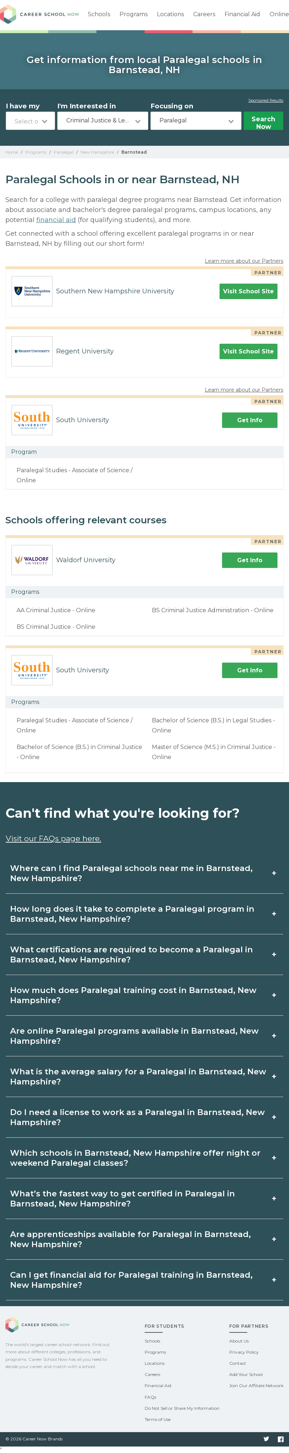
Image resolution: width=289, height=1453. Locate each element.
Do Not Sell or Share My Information (182, 1408)
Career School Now (39, 15)
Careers (204, 14)
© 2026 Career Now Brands (34, 1438)
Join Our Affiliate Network (256, 1385)
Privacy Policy (244, 1352)
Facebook (281, 1439)
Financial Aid (242, 14)
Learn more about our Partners (244, 261)
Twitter (266, 1439)
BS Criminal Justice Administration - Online (213, 610)
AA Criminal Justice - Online (56, 610)
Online (279, 14)
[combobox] (30, 121)
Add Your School (246, 1374)
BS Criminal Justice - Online (56, 626)
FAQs (150, 1397)
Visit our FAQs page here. (53, 838)
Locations (170, 14)
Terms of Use (158, 1419)
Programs (133, 14)
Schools (99, 14)
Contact (237, 1363)
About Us (239, 1341)
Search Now (263, 122)
